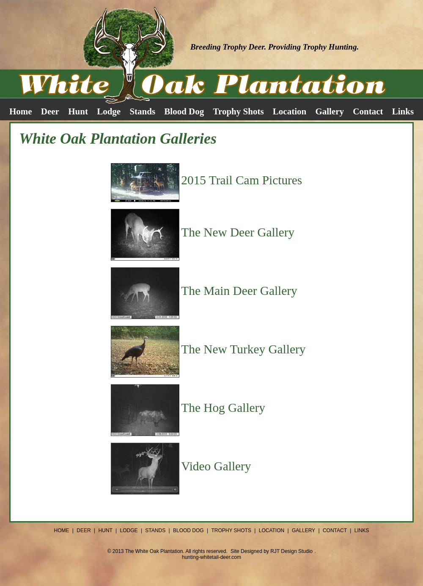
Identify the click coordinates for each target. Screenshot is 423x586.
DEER (84, 530)
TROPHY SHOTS (231, 530)
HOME (61, 530)
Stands (142, 111)
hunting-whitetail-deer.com (211, 557)
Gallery (329, 111)
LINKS (361, 530)
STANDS (155, 530)
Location (289, 111)
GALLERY (303, 530)
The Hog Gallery (223, 407)
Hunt (78, 111)
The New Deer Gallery (237, 232)
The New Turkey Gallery (243, 349)
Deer (50, 111)
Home (20, 111)
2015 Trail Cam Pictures (241, 180)
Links (403, 111)
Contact (368, 111)
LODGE (129, 530)
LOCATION (271, 530)
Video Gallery (216, 466)
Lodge (109, 111)
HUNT (105, 530)
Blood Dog (184, 111)
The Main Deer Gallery (239, 290)
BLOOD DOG (188, 530)
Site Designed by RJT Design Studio (272, 551)
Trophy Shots (238, 111)
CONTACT (335, 530)
